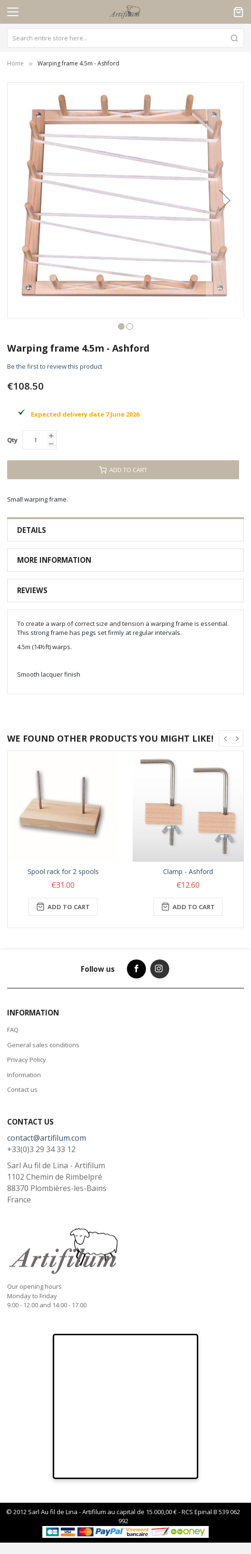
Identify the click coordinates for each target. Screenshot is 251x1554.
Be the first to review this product (54, 366)
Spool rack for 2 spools (63, 871)
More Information (54, 560)
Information (24, 1074)
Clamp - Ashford (188, 871)
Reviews (32, 590)
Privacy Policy (26, 1059)
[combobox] (125, 37)
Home (15, 63)
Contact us (22, 1089)
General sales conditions (43, 1045)
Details (31, 530)
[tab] (125, 530)
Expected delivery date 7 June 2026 (85, 414)
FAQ (13, 1029)
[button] (225, 200)
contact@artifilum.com (46, 1138)
